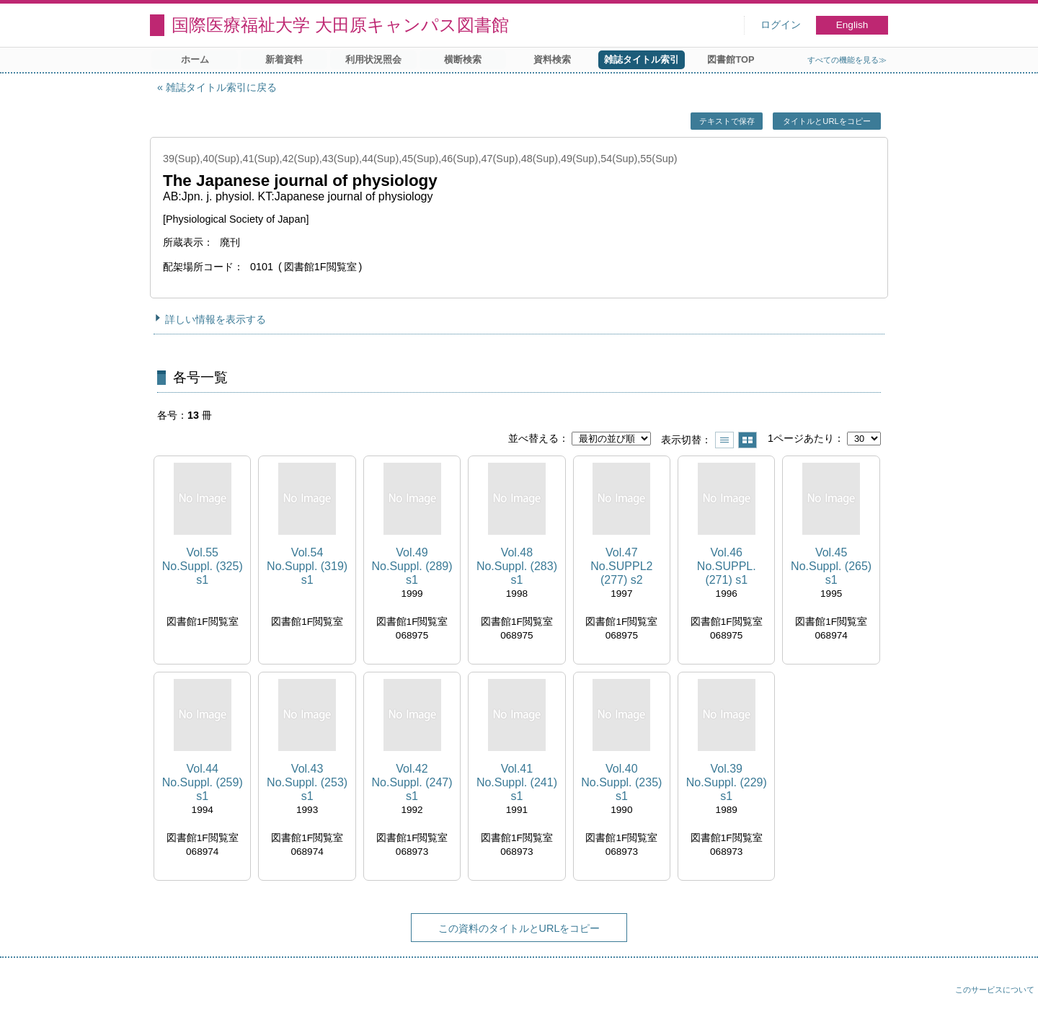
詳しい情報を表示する (215, 319)
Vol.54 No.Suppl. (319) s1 (307, 566)
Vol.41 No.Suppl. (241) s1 (516, 782)
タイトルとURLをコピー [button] (826, 121)
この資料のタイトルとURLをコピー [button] (519, 928)
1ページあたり (801, 438)
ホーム (195, 59)
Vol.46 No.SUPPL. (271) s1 (726, 566)
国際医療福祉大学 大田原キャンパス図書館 (340, 25)
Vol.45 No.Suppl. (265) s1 (831, 566)
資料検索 (552, 59)
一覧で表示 (724, 440)
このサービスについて (994, 989)
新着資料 (284, 59)
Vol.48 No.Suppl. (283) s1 (516, 566)
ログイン (780, 24)
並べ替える (533, 438)
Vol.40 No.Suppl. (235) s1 (621, 782)
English (852, 24)
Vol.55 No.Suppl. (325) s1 (202, 566)
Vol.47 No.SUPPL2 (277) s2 (621, 566)
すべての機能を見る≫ (847, 59)
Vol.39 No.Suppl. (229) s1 (726, 782)
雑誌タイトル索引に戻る (221, 87)
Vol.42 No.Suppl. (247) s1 (411, 782)
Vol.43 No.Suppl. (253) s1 (307, 782)
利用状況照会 (373, 59)
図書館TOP (730, 59)
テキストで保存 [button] (727, 121)
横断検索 (463, 59)
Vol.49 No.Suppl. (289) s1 (411, 566)
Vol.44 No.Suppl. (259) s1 (202, 782)
